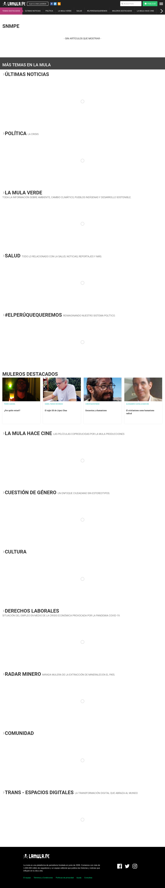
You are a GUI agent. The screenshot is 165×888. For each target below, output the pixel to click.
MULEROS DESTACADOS (122, 11)
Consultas (88, 878)
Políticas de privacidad (65, 878)
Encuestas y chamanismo (96, 410)
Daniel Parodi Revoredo (54, 404)
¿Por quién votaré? (12, 410)
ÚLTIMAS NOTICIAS (33, 11)
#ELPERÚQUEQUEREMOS (97, 11)
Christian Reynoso (92, 404)
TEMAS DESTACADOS (11, 11)
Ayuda (78, 878)
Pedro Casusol (9, 404)
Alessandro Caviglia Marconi (137, 404)
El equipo (27, 878)
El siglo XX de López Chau (56, 410)
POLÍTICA (49, 11)
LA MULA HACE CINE (145, 11)
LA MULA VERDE (65, 11)
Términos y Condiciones (43, 878)
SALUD (79, 11)
